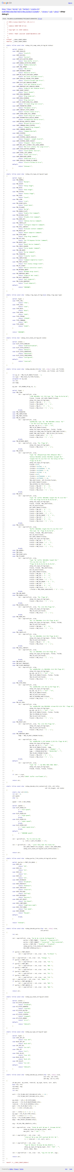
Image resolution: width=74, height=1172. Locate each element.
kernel (15, 9)
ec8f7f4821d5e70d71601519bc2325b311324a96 (20, 11)
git (20, 9)
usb (50, 11)
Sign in (70, 3)
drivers (45, 11)
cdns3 (56, 11)
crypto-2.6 (35, 9)
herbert (26, 9)
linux (4, 9)
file (39, 18)
